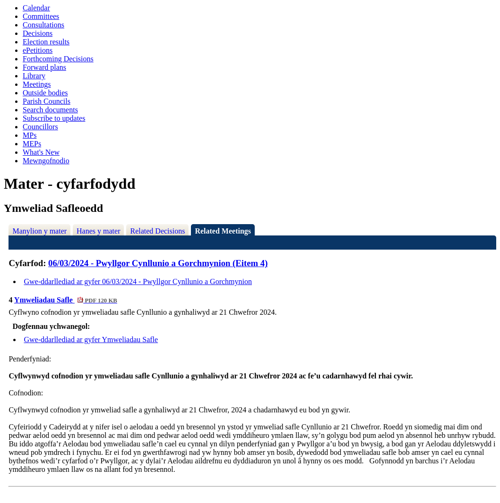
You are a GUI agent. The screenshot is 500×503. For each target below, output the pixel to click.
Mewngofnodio (46, 161)
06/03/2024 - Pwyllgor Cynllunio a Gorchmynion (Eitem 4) (157, 263)
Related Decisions (157, 231)
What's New (41, 152)
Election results (46, 42)
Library (34, 76)
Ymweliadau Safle (65, 300)
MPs (29, 135)
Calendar (36, 8)
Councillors (40, 127)
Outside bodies (45, 93)
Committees (41, 16)
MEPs (32, 144)
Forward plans (44, 67)
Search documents (50, 110)
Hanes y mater (98, 231)
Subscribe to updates (54, 118)
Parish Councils (46, 101)
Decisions (37, 33)
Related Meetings (223, 231)
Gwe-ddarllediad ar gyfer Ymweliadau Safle (91, 339)
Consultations (43, 25)
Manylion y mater (39, 231)
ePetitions (37, 50)
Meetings (37, 84)
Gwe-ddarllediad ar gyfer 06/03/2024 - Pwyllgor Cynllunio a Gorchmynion (138, 281)
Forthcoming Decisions (58, 59)
